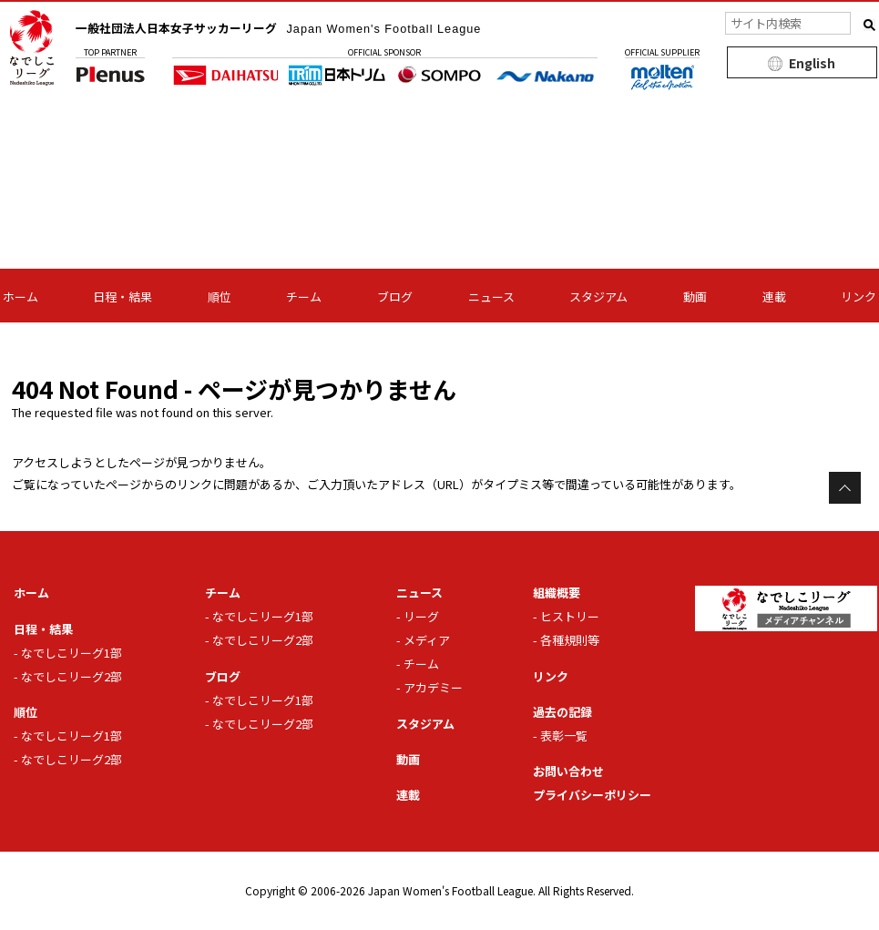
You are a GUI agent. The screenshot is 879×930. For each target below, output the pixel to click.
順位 (219, 296)
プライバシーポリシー (592, 794)
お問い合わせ (566, 771)
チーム (304, 296)
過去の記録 (560, 711)
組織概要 (554, 592)
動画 (695, 296)
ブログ (395, 296)
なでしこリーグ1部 (71, 652)
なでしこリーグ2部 (71, 676)
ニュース (491, 296)
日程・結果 (122, 296)
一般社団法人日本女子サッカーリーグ (295, 27)
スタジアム (598, 296)
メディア (427, 640)
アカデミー (433, 687)
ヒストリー (569, 616)
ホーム (20, 296)
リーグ (421, 616)
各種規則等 (569, 640)
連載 (774, 296)
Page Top (845, 488)
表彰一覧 (564, 735)
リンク (858, 296)
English (812, 63)
